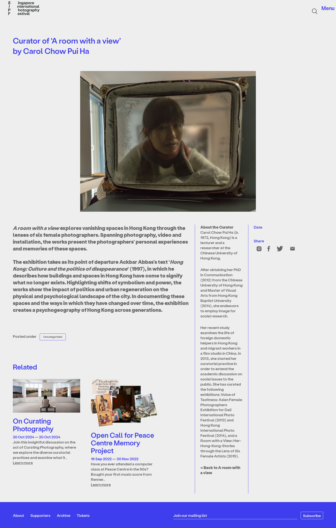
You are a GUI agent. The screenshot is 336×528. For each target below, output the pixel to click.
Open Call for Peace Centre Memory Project (122, 442)
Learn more (23, 462)
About (18, 515)
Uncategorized (52, 336)
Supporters (40, 515)
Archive (63, 515)
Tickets (83, 515)
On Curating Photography (33, 425)
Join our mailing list (190, 515)
